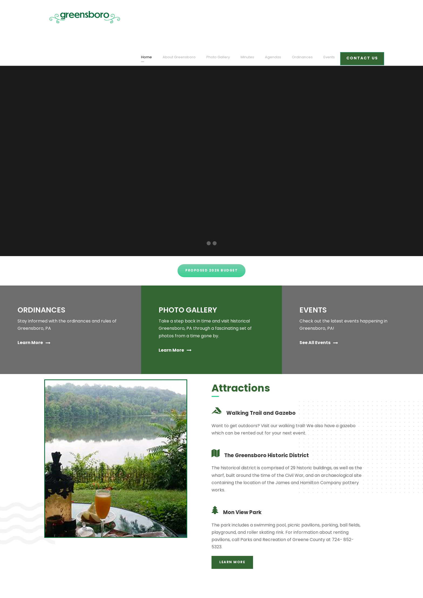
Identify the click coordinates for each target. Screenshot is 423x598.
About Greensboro (192, 17)
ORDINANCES (42, 285)
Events (331, 17)
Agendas (279, 17)
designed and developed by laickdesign (79, 586)
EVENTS (314, 285)
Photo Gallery (227, 17)
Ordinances (306, 17)
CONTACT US (363, 18)
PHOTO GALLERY (190, 285)
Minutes (255, 17)
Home (162, 17)
